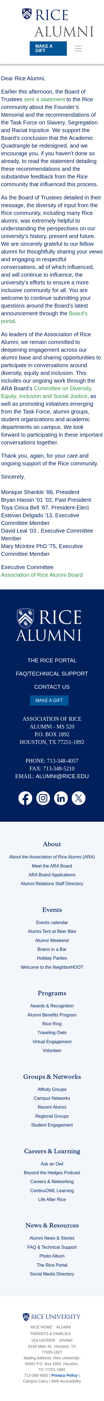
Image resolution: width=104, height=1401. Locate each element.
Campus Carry (35, 1381)
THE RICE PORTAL (52, 660)
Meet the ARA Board (52, 866)
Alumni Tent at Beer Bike (52, 931)
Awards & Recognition (52, 1006)
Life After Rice (52, 1199)
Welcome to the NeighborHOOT (52, 967)
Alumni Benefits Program (52, 1015)
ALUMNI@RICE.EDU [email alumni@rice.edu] (62, 776)
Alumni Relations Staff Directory (52, 883)
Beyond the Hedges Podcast (52, 1172)
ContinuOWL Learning (52, 1190)
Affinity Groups (52, 1089)
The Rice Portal (52, 1265)
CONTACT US (52, 687)
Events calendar (52, 922)
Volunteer (52, 1050)
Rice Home (41, 1327)
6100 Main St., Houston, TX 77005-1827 (52, 1349)
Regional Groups (52, 1116)
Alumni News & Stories (52, 1238)
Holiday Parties (52, 958)
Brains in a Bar (52, 949)
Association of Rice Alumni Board (42, 575)
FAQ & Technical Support (52, 1247)
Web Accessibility (66, 1381)
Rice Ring (52, 1023)
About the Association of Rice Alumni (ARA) (52, 857)
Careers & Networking (52, 1181)
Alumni (63, 1327)
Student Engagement (52, 1125)
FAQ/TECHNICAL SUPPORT (52, 674)
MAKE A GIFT (44, 48)
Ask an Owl (52, 1164)
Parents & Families (51, 1333)
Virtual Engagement (51, 1041)
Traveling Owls (52, 1032)
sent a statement (44, 99)
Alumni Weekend (52, 940)
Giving (66, 1340)
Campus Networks (52, 1098)
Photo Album (52, 1256)
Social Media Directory (52, 1274)
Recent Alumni (52, 1107)
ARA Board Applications (52, 874)
